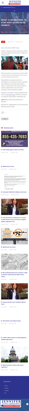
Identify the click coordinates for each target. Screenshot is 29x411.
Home (6, 386)
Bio (5, 393)
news (3, 42)
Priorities (7, 391)
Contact (6, 388)
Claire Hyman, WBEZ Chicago (12, 48)
